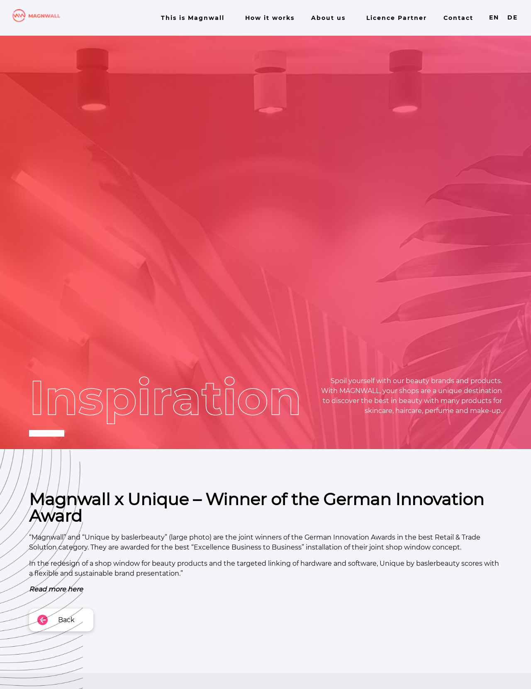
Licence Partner (396, 18)
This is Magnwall (195, 18)
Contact (458, 18)
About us (330, 18)
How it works (270, 18)
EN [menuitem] (494, 18)
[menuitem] (494, 17)
